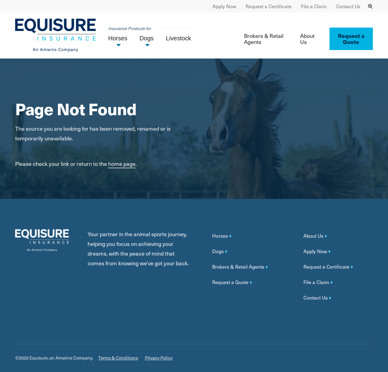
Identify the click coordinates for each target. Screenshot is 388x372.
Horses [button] (117, 38)
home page (121, 163)
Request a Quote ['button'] (351, 38)
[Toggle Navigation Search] (370, 6)
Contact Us (348, 6)
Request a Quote (230, 282)
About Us (307, 38)
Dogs (218, 251)
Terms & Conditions (118, 357)
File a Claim (314, 6)
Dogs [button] (146, 38)
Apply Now (224, 6)
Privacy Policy (158, 357)
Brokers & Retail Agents (263, 38)
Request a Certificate (269, 6)
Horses (220, 236)
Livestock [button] (178, 38)
